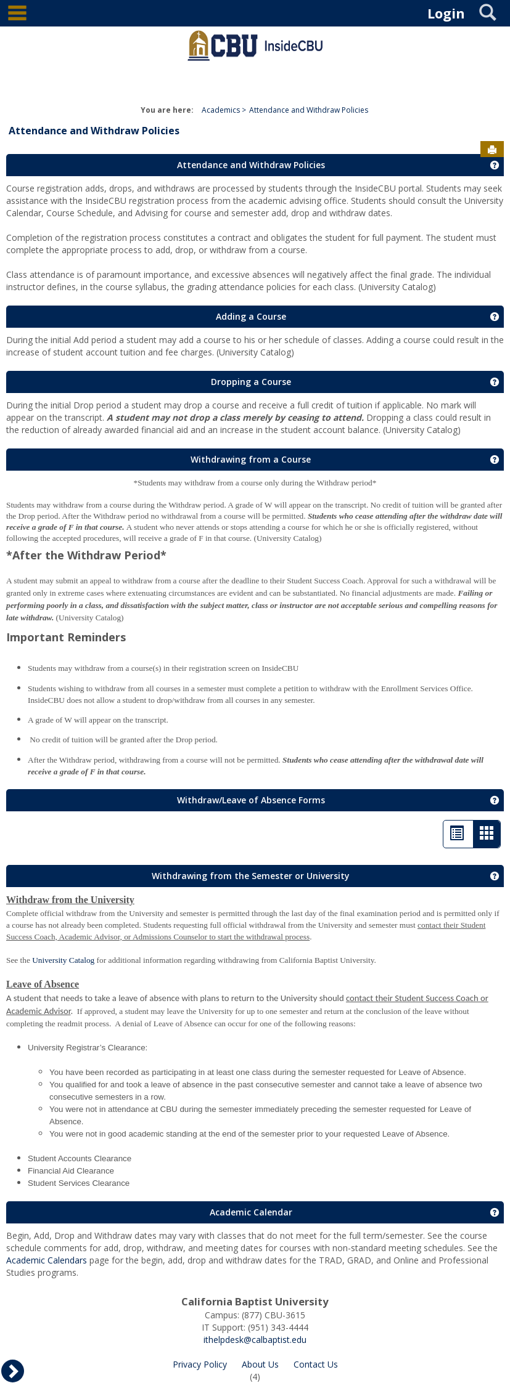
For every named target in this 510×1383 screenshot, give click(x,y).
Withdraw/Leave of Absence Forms (251, 800)
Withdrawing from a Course (251, 459)
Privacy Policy (200, 1364)
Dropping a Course (251, 381)
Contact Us (316, 1364)
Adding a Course (251, 316)
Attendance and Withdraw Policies (308, 110)
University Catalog (63, 960)
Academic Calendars (47, 1260)
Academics (221, 110)
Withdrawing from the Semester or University (251, 876)
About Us (260, 1364)
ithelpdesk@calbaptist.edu (255, 1339)
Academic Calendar (251, 1212)
